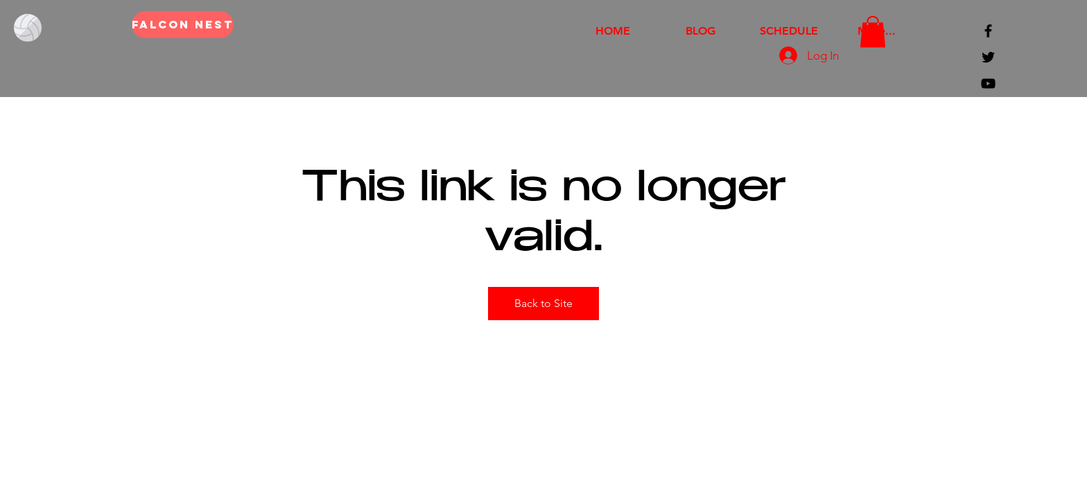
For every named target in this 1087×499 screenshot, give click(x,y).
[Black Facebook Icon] (988, 31)
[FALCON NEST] (183, 24)
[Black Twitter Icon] (988, 57)
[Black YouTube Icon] (988, 83)
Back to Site (543, 303)
